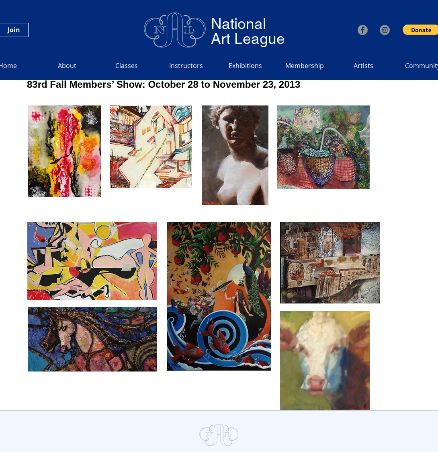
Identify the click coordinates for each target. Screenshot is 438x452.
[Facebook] (363, 30)
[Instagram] (385, 30)
